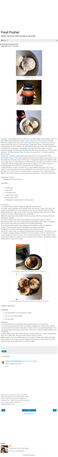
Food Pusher (10, 32)
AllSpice (25, 139)
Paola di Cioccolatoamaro (13, 361)
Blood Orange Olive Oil (18, 152)
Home (28, 410)
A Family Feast (16, 160)
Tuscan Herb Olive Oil (32, 140)
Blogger (32, 455)
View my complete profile (16, 451)
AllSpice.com (42, 271)
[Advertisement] (29, 16)
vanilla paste (20, 156)
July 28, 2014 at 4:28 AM (29, 361)
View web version (29, 414)
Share (4, 351)
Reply (7, 366)
